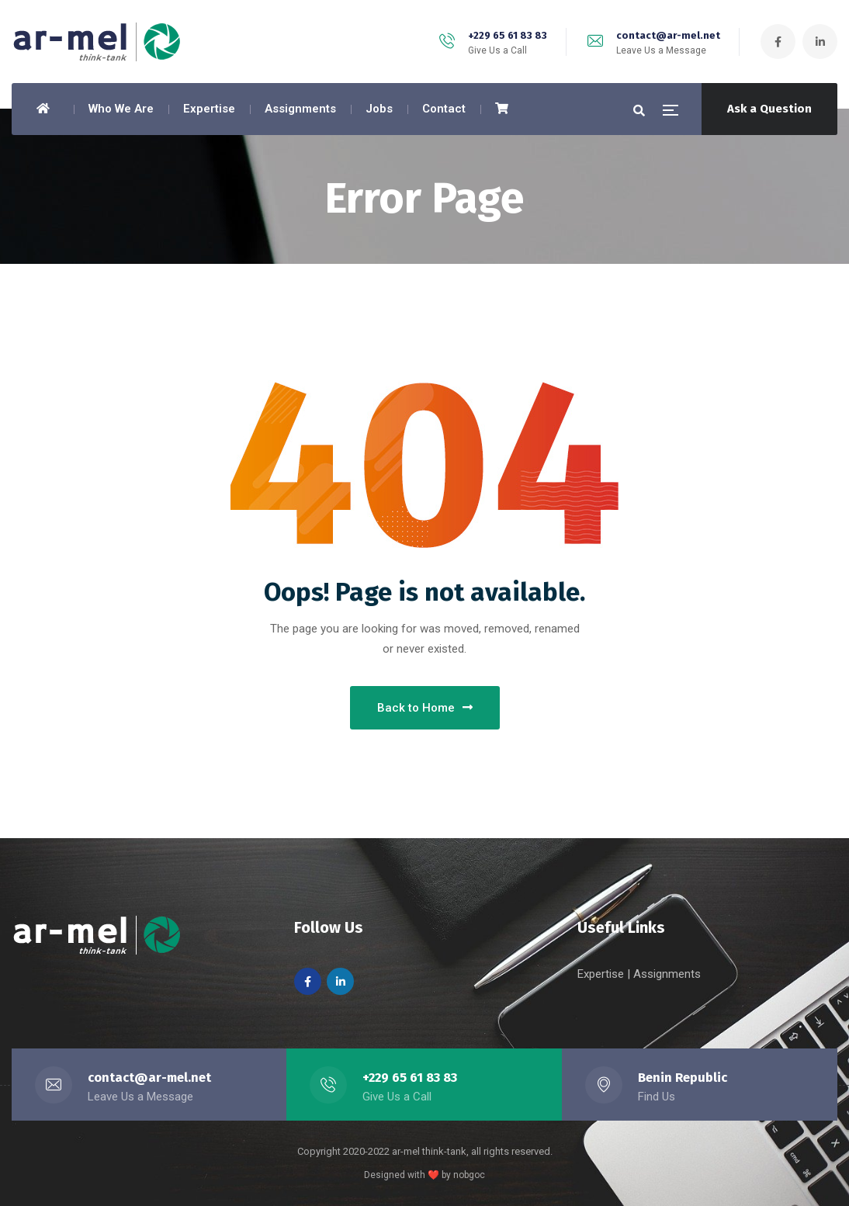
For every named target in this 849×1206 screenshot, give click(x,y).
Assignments (667, 974)
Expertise (602, 974)
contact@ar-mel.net (668, 35)
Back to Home (425, 708)
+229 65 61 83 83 (507, 35)
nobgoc (469, 1175)
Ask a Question (769, 109)
